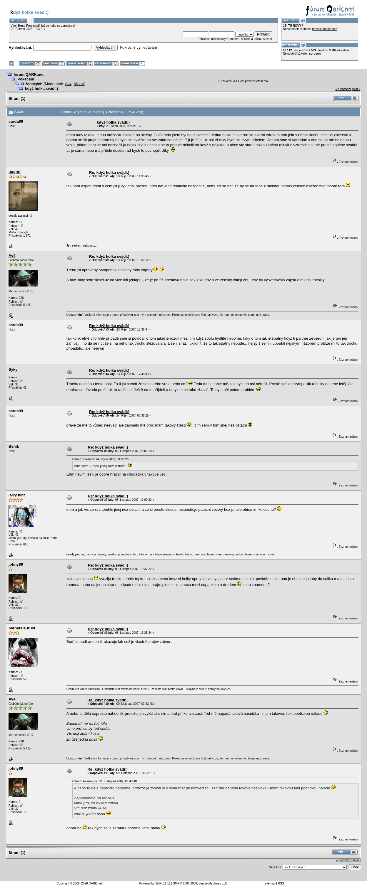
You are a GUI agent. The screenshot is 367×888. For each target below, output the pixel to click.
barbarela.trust (22, 628)
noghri (14, 171)
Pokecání (25, 79)
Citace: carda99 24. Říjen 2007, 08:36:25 (100, 459)
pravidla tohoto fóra (325, 29)
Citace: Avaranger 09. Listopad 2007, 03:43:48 (104, 781)
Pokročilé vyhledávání (138, 47)
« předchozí (343, 89)
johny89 (16, 564)
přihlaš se (42, 25)
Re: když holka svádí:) (109, 172)
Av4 (68, 84)
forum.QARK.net (29, 74)
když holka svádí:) (41, 88)
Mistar (79, 84)
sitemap (270, 883)
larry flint (17, 495)
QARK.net (95, 883)
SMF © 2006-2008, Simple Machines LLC (200, 883)
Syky (13, 369)
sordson (315, 53)
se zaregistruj (65, 25)
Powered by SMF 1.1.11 (155, 883)
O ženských (31, 84)
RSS (281, 883)
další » (356, 89)
